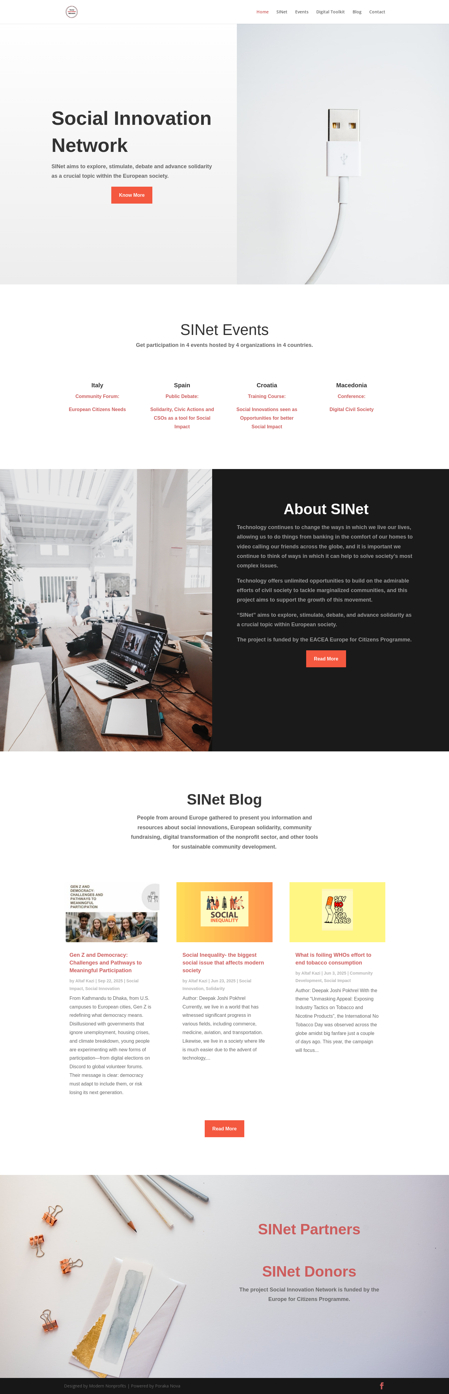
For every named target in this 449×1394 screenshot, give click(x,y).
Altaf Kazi (84, 980)
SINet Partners (309, 1229)
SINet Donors (309, 1271)
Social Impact (337, 980)
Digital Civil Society (351, 409)
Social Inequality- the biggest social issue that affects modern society (223, 962)
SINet (281, 12)
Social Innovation (102, 988)
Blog (357, 12)
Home (262, 12)
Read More (326, 658)
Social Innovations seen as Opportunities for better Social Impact (267, 418)
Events (302, 12)
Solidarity (215, 988)
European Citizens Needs (97, 409)
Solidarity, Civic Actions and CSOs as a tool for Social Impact (182, 418)
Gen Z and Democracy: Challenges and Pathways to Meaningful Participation (106, 962)
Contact (377, 12)
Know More (132, 195)
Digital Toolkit (330, 12)
